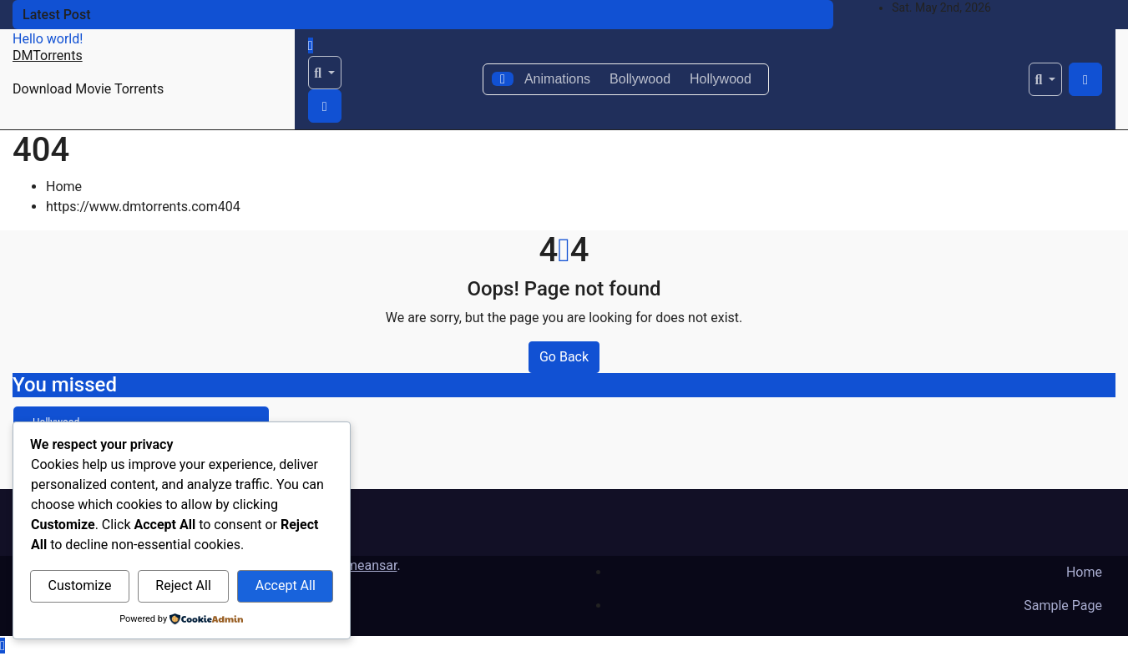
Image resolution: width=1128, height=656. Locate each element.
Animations (557, 79)
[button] (324, 72)
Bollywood (640, 79)
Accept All (285, 585)
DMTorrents (48, 55)
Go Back (564, 357)
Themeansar (360, 565)
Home (64, 186)
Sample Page (1063, 605)
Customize (79, 585)
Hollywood (720, 79)
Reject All (182, 585)
